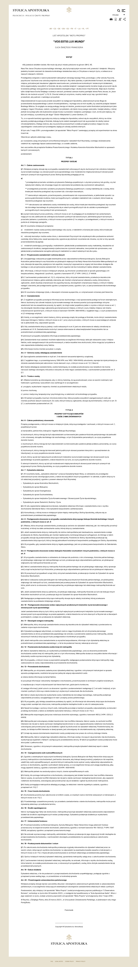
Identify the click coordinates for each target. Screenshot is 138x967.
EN (63, 29)
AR (50, 29)
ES (68, 29)
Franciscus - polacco (24, 15)
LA (79, 29)
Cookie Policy (69, 961)
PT (88, 29)
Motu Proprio (43, 15)
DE (59, 29)
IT (75, 29)
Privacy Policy (80, 961)
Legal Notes (59, 961)
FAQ (52, 961)
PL (83, 29)
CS (55, 29)
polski (117, 15)
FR (72, 29)
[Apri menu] (123, 10)
